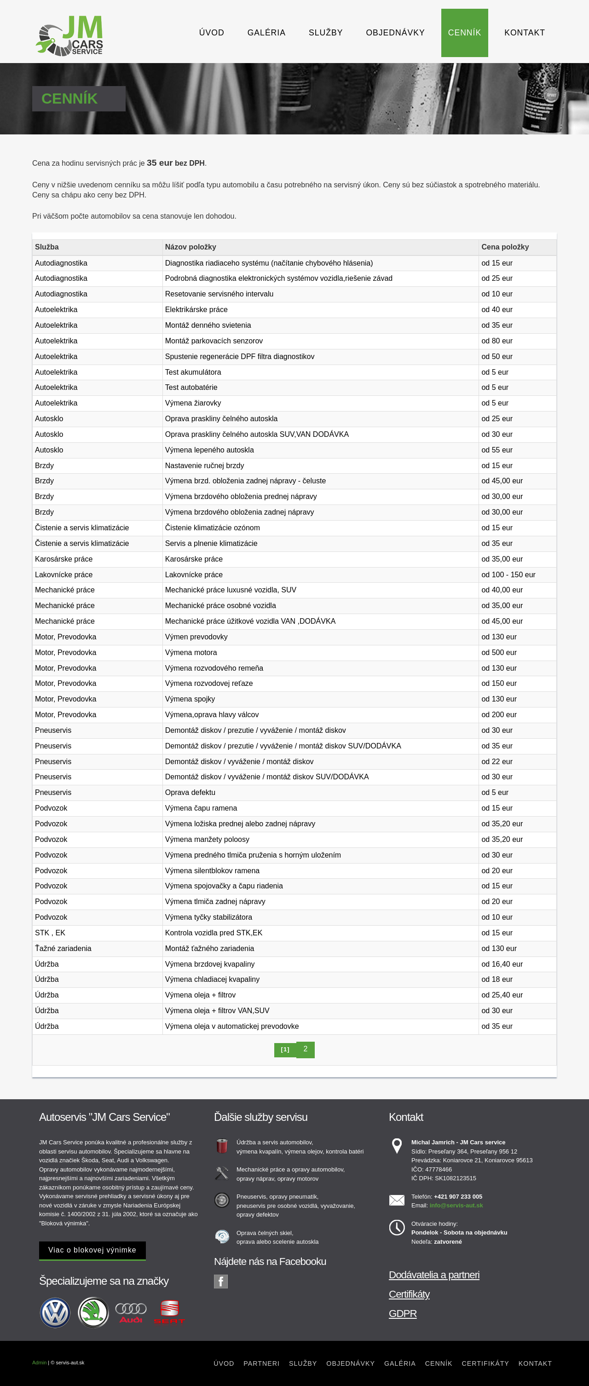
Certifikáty (409, 1294)
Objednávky (395, 32)
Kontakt (524, 32)
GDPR (403, 1313)
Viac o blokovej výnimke (92, 1250)
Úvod (212, 32)
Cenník (464, 32)
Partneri (261, 1363)
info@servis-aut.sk (456, 1205)
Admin (39, 1362)
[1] (285, 1049)
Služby (326, 32)
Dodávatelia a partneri (434, 1275)
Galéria (267, 32)
